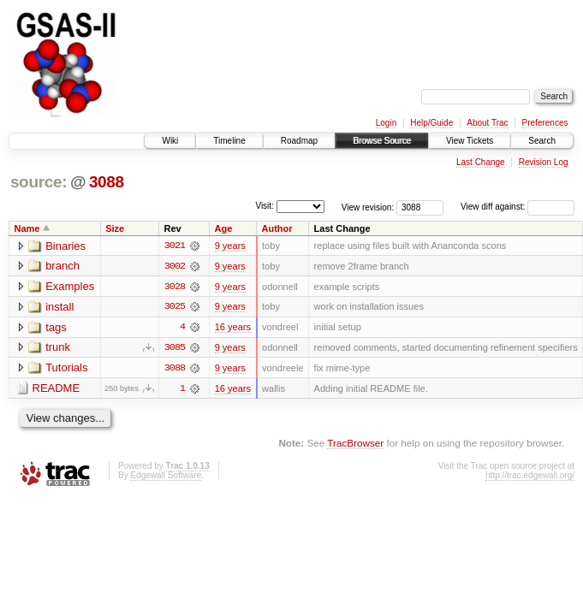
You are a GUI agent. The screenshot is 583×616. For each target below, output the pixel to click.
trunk (57, 348)
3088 (106, 182)
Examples (69, 287)
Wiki (170, 140)
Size (114, 228)
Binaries (65, 246)
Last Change (480, 162)
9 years (230, 245)
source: (38, 182)
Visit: (264, 205)
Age (224, 228)
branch (62, 266)
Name (27, 228)
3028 (174, 286)
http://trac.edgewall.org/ (529, 476)
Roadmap (299, 140)
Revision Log (543, 162)
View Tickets (469, 140)
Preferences (545, 122)
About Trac (487, 122)
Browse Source (382, 140)
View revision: (368, 206)
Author (277, 228)
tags (56, 328)
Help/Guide (431, 122)
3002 (174, 266)
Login (386, 122)
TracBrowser (355, 444)
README (56, 389)
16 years (233, 328)
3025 (174, 307)
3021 (174, 245)
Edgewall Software (165, 476)
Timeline (229, 140)
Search (542, 140)
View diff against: (517, 206)
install (59, 307)
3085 (174, 348)
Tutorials (66, 369)
